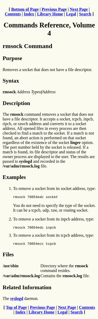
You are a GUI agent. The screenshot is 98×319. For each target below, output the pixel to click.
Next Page (79, 9)
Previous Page (54, 9)
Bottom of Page (25, 9)
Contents (13, 14)
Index (29, 14)
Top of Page (16, 310)
